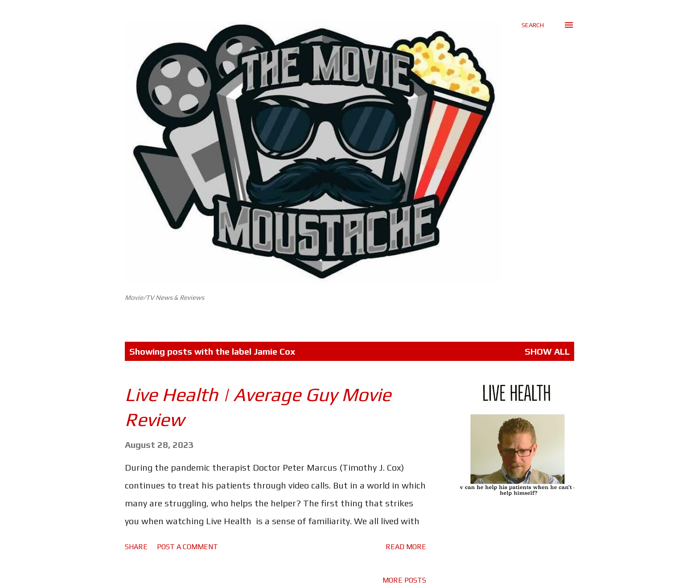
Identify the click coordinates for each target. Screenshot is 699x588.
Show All (547, 351)
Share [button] (136, 546)
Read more (406, 546)
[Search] (533, 25)
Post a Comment (187, 546)
